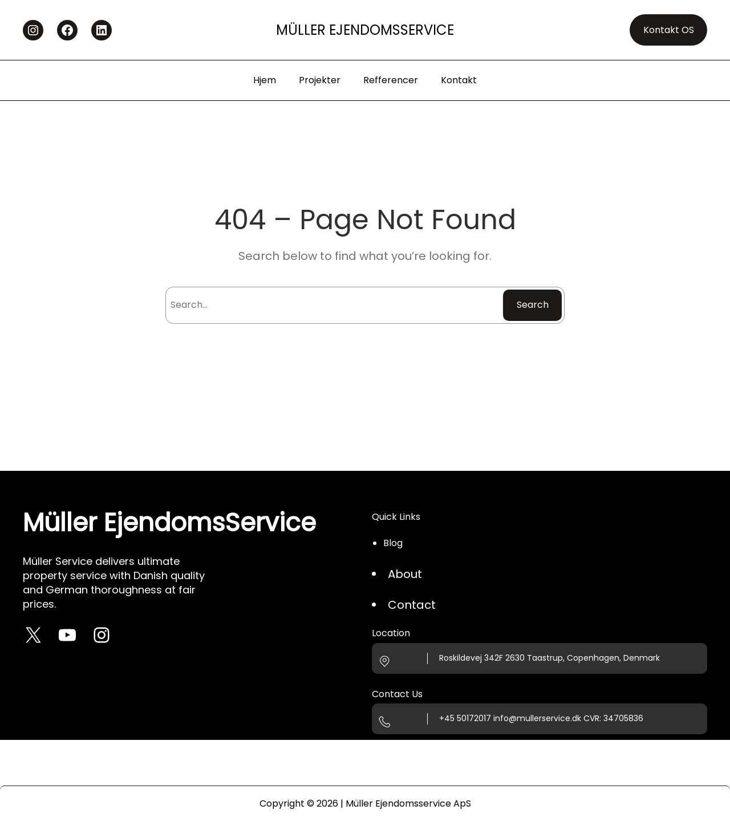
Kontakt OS (668, 29)
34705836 (623, 718)
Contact (412, 605)
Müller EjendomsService (365, 30)
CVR (591, 718)
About (405, 574)
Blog (393, 543)
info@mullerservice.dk (537, 718)
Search (533, 304)
